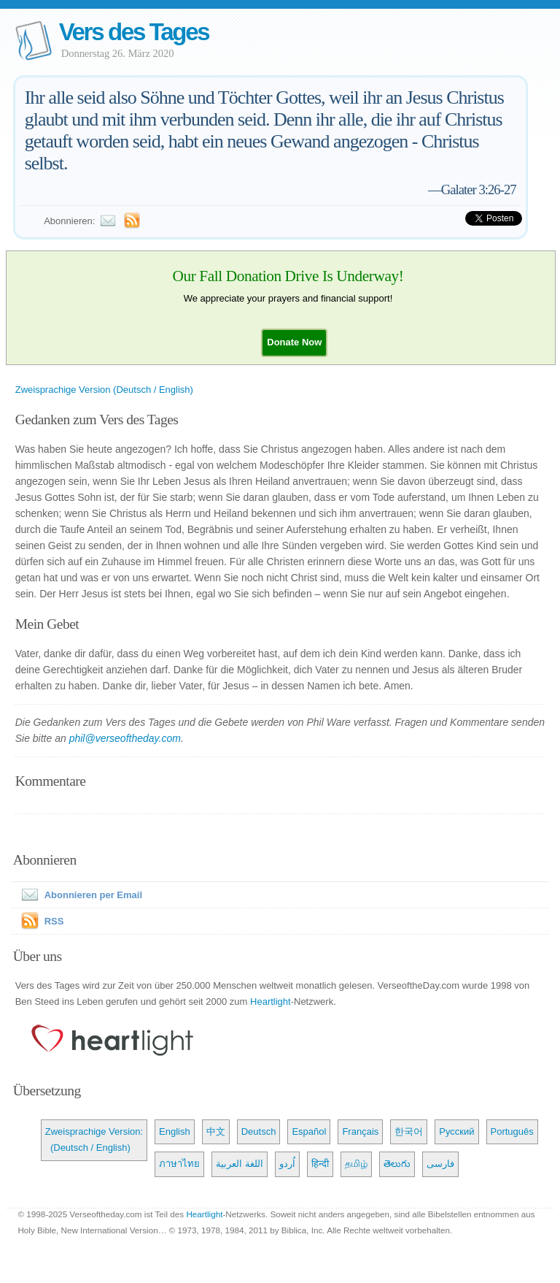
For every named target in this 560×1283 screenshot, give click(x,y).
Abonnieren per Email (78, 894)
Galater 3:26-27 (478, 189)
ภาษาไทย (179, 1163)
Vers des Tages (134, 31)
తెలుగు (397, 1163)
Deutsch (258, 1131)
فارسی (440, 1163)
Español (309, 1131)
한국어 (408, 1131)
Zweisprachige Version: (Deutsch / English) (94, 1139)
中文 (215, 1131)
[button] (294, 342)
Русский (456, 1131)
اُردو (287, 1163)
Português (512, 1131)
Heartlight (270, 1001)
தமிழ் (356, 1163)
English (174, 1131)
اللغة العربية (239, 1163)
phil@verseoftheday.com (125, 738)
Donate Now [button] (294, 342)
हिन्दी (320, 1163)
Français (360, 1131)
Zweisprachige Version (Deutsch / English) (104, 389)
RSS (54, 921)
